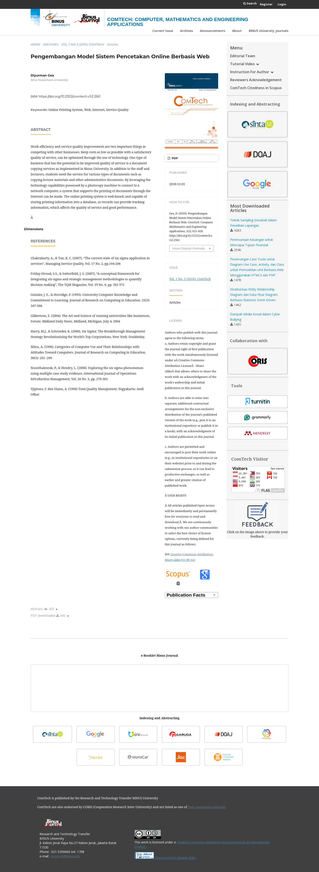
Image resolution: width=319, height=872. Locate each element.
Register (266, 4)
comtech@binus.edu (65, 856)
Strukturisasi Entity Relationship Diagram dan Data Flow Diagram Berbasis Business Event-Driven (254, 294)
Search (250, 3)
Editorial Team (242, 56)
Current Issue (162, 31)
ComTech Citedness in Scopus (256, 88)
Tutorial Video (244, 64)
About (237, 31)
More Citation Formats (188, 248)
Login (282, 4)
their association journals (206, 807)
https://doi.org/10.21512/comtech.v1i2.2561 (70, 96)
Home (35, 44)
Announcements (212, 31)
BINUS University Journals (268, 31)
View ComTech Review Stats (165, 858)
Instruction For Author (251, 72)
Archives (186, 31)
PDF (174, 158)
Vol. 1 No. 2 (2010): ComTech (82, 44)
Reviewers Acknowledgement (256, 80)
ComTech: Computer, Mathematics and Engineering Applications (177, 22)
